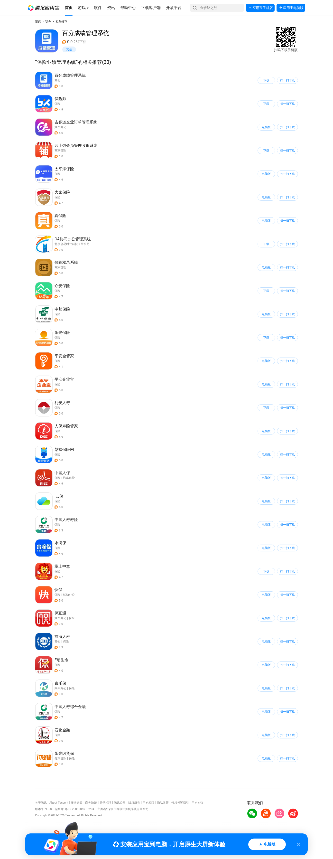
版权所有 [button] (134, 802)
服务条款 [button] (77, 802)
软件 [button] (48, 21)
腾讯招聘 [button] (105, 802)
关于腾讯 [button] (41, 802)
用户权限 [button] (148, 802)
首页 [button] (38, 21)
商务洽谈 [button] (91, 802)
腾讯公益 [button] (120, 802)
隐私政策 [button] (163, 802)
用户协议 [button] (197, 802)
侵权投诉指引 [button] (180, 802)
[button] (43, 8)
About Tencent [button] (58, 802)
